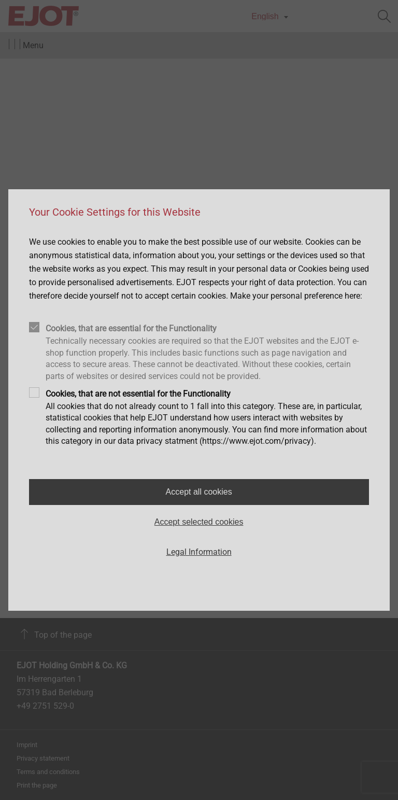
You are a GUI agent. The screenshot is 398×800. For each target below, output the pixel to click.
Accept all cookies (199, 491)
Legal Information (199, 552)
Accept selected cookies (199, 521)
